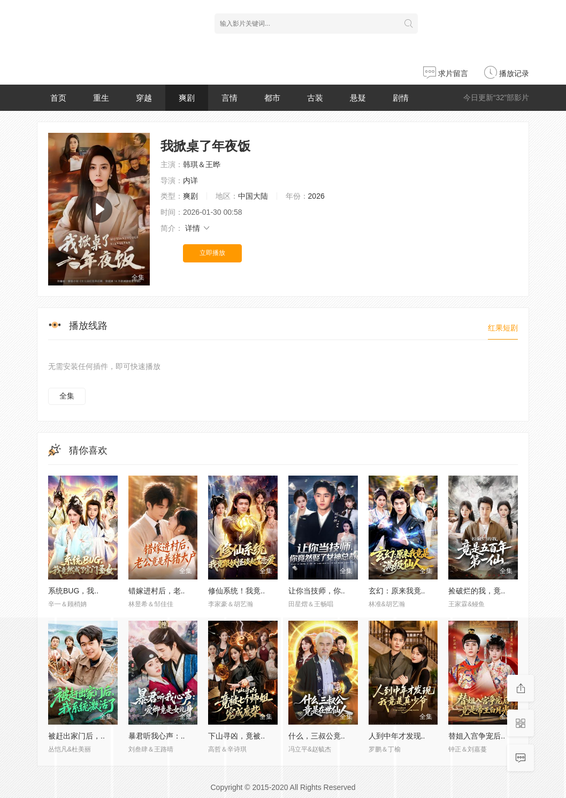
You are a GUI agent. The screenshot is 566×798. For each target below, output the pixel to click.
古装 (315, 97)
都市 (272, 97)
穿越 (144, 97)
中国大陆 (253, 196)
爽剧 (187, 97)
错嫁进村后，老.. (156, 590)
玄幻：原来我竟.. (397, 590)
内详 (190, 180)
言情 (229, 97)
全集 (66, 396)
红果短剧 (503, 327)
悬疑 (358, 97)
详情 (198, 228)
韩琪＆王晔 (201, 164)
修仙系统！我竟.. (236, 590)
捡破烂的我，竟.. (476, 590)
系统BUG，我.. (73, 590)
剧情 (401, 97)
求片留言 (445, 73)
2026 (316, 196)
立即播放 (212, 253)
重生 (101, 97)
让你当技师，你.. (316, 590)
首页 (58, 97)
